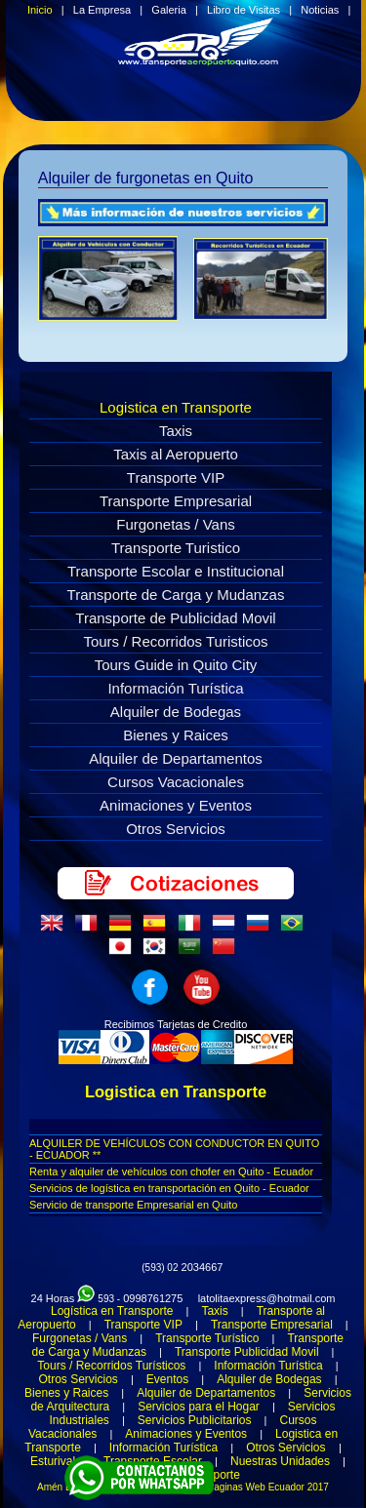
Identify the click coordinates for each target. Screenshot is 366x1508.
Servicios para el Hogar (199, 1406)
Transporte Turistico (175, 547)
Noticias (320, 10)
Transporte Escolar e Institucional (175, 571)
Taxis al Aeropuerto (175, 454)
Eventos (167, 1379)
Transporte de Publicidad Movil (175, 618)
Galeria (168, 10)
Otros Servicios (175, 828)
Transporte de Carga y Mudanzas (176, 594)
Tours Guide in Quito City (176, 664)
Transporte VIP (175, 477)
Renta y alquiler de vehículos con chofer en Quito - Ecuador (171, 1171)
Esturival (52, 1461)
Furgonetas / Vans (175, 524)
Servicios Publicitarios (195, 1420)
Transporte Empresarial (176, 501)
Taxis (175, 430)
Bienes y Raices (175, 735)
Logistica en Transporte (176, 407)
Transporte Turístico (207, 1338)
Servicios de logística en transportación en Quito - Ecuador (169, 1188)
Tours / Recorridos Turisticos (175, 641)
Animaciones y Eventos (176, 805)
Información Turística (175, 688)
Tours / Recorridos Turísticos (111, 1365)
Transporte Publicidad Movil (247, 1352)
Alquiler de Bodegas (175, 711)
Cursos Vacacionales (175, 782)
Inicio (40, 10)
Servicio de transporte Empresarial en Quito (133, 1204)
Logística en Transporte (112, 1311)
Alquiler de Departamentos (176, 758)
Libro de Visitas (243, 10)
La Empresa (102, 10)
